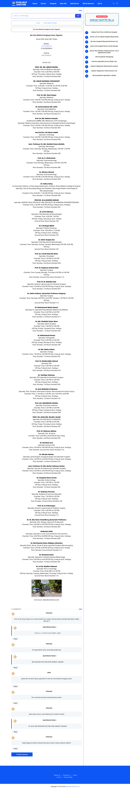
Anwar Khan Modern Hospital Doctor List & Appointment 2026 (104, 51)
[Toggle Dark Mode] (113, 3)
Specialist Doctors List (72, 786)
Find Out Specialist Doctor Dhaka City (104, 61)
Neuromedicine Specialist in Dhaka (104, 75)
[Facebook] (109, 3)
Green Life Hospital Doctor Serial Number (104, 46)
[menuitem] (35, 3)
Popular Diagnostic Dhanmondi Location (104, 66)
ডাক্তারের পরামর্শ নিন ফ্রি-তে (102, 20)
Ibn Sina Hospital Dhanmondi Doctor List (104, 41)
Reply (15, 639)
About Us (57, 775)
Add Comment (22, 754)
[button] (35, 3)
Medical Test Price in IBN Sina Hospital (104, 32)
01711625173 (46, 46)
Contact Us (66, 775)
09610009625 (46, 55)
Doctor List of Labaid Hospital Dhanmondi (104, 37)
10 (87, 76)
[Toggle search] (117, 3)
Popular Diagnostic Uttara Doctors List (104, 71)
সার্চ (78, 16)
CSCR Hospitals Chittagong (104, 57)
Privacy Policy (68, 777)
